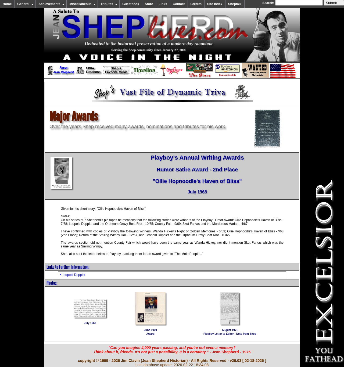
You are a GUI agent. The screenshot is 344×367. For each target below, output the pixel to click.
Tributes (109, 4)
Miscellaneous (82, 4)
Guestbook (130, 4)
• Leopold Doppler (72, 275)
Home (7, 4)
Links (163, 4)
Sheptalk (235, 4)
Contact (179, 4)
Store (149, 4)
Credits (196, 4)
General (25, 4)
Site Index (215, 4)
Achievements (51, 4)
